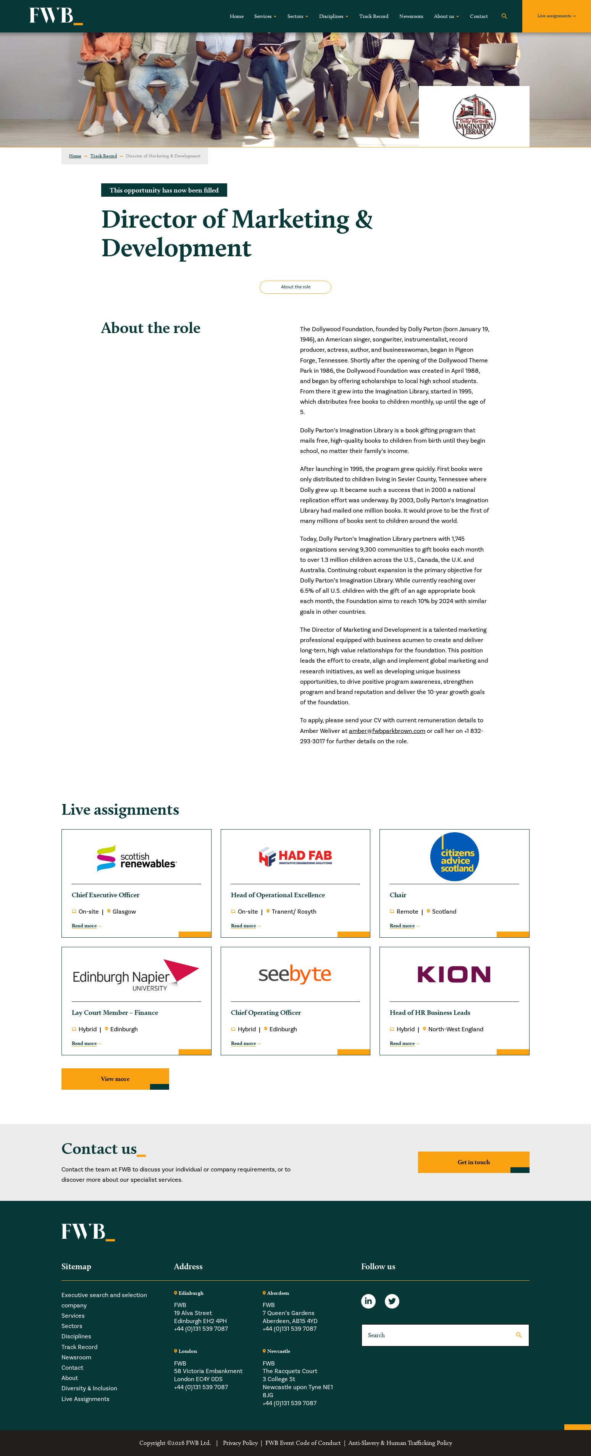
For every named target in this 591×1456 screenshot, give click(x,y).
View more (115, 1078)
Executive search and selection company (104, 1300)
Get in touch (474, 1162)
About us (444, 16)
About (69, 1378)
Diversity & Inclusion (89, 1388)
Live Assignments (85, 1399)
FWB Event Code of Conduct (303, 1443)
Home (237, 16)
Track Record (374, 16)
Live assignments (554, 15)
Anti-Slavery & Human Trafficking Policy (400, 1443)
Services (262, 16)
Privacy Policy (240, 1443)
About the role (295, 287)
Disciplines (331, 16)
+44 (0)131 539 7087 (201, 1329)
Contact (479, 16)
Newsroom (411, 16)
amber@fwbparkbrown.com (387, 731)
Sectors (295, 16)
